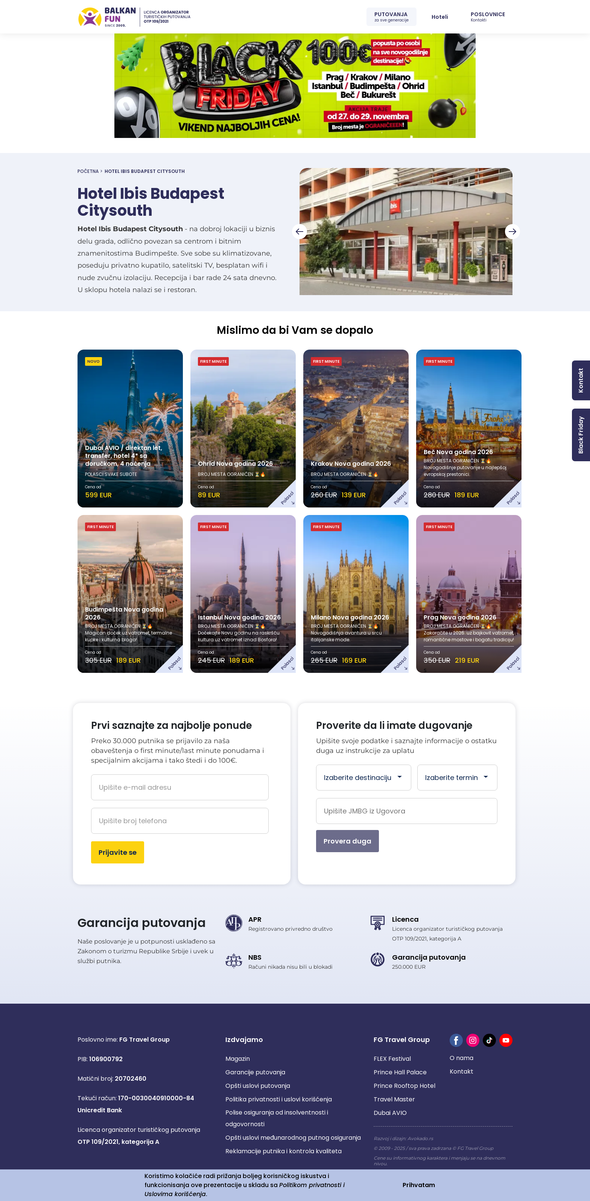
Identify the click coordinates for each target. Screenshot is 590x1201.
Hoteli (440, 17)
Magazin (237, 1058)
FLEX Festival (392, 1058)
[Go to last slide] (299, 231)
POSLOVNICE (488, 17)
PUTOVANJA (391, 17)
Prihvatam (419, 1185)
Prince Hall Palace (400, 1072)
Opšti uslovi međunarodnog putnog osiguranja (293, 1137)
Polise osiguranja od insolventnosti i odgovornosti (276, 1118)
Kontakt (461, 1071)
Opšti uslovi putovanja (257, 1085)
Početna (88, 171)
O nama (461, 1058)
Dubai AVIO (390, 1113)
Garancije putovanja (255, 1072)
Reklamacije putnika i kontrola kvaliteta (283, 1151)
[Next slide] (512, 231)
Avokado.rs (420, 1138)
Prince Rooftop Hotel (404, 1085)
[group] (406, 231)
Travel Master (394, 1099)
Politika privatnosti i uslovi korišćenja (278, 1099)
